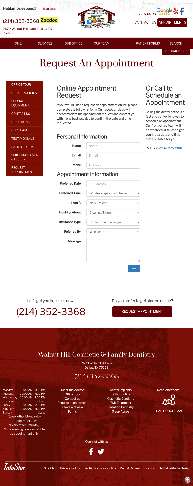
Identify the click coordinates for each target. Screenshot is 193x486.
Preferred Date (70, 183)
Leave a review (72, 407)
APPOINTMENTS (172, 22)
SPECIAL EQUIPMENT (20, 103)
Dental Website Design (174, 468)
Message (74, 241)
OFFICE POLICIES (24, 93)
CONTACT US (145, 22)
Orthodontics (120, 394)
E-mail (76, 155)
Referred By (72, 231)
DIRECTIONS (20, 122)
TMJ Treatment (120, 403)
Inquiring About (70, 212)
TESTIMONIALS (22, 138)
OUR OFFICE (74, 43)
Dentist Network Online (99, 468)
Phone (76, 165)
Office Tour (72, 394)
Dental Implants (121, 390)
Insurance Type (70, 222)
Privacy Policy (70, 468)
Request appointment (72, 403)
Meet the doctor (72, 390)
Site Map (50, 468)
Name (76, 146)
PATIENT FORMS (148, 43)
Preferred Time (70, 193)
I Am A (76, 203)
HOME (17, 43)
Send (134, 268)
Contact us (72, 399)
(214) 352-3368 (21, 21)
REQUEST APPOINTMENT (22, 170)
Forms (72, 411)
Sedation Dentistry (121, 407)
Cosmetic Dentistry (120, 399)
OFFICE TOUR (21, 84)
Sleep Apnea (120, 411)
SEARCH (176, 43)
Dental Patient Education (137, 468)
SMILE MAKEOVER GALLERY (24, 157)
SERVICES (45, 43)
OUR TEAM (102, 43)
